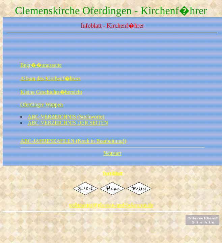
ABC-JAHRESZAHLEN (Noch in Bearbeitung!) (73, 141)
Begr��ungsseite (41, 65)
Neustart (112, 153)
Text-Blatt (112, 173)
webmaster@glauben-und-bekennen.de (111, 205)
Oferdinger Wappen (41, 104)
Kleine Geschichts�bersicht (51, 92)
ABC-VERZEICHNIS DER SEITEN (68, 123)
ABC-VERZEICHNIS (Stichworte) (66, 116)
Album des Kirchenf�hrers (50, 78)
